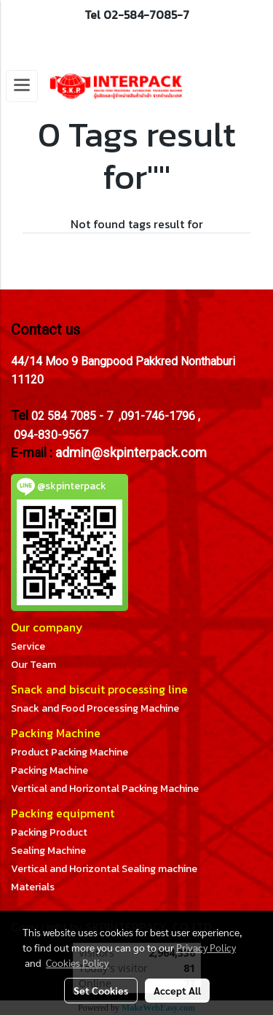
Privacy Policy (206, 947)
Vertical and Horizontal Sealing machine (104, 868)
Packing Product (49, 832)
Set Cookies (101, 990)
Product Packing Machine (69, 752)
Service (28, 646)
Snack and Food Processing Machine (95, 708)
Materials (33, 887)
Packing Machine (49, 770)
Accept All (177, 990)
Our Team (33, 664)
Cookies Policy (77, 962)
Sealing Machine (48, 850)
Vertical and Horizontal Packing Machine (105, 788)
